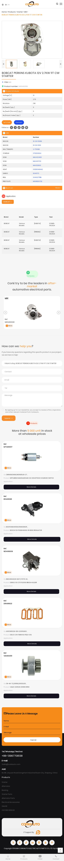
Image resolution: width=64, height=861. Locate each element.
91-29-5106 (37, 145)
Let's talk (7, 122)
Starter (20, 12)
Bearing (5, 790)
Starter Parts (7, 794)
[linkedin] (22, 127)
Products (12, 12)
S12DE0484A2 (38, 169)
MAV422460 (37, 157)
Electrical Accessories (11, 802)
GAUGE (4, 806)
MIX (25, 12)
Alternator (6, 786)
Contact (19, 122)
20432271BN (37, 177)
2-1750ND (36, 149)
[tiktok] (19, 127)
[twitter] (11, 127)
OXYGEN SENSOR (8, 810)
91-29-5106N (37, 141)
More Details (31, 487)
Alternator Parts (8, 798)
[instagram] (26, 127)
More (9, 326)
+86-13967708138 (12, 756)
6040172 (36, 173)
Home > (5, 12)
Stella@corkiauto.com (11, 764)
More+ (58, 188)
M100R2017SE (37, 181)
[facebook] (15, 127)
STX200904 (37, 153)
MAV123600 (37, 165)
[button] (3, 64)
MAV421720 (37, 161)
